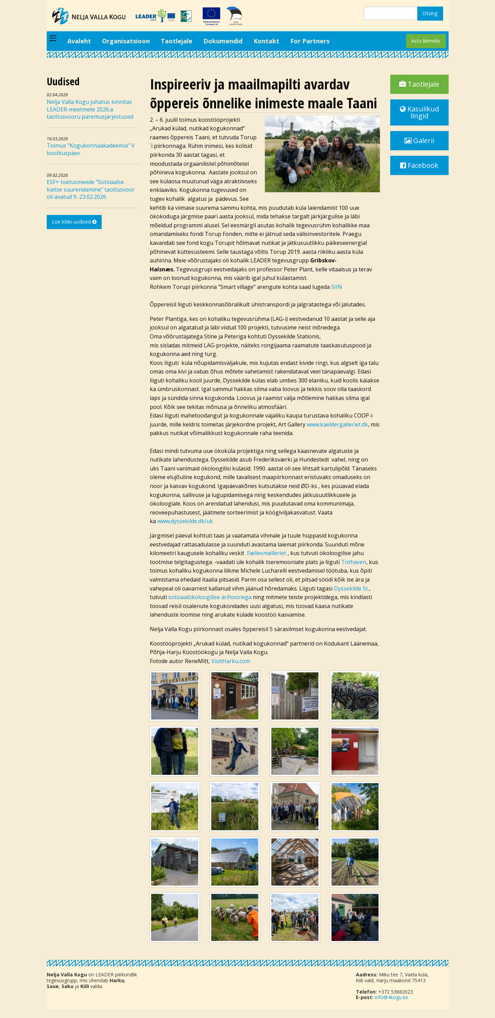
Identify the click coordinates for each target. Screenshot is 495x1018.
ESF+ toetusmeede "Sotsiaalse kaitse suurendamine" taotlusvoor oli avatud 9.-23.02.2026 (91, 189)
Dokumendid (223, 41)
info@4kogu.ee (391, 997)
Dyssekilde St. (351, 588)
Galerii (419, 140)
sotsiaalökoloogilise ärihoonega (209, 597)
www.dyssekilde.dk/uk (185, 521)
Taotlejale (176, 41)
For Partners (309, 41)
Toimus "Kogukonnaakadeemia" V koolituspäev (91, 149)
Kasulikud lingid (419, 112)
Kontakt (266, 41)
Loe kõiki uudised (74, 221)
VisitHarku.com (230, 661)
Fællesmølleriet (267, 553)
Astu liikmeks (425, 40)
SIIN (336, 287)
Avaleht (79, 41)
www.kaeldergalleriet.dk (337, 424)
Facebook (419, 165)
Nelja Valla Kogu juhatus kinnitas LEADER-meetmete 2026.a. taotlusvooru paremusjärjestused (90, 109)
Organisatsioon (126, 41)
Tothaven (353, 562)
